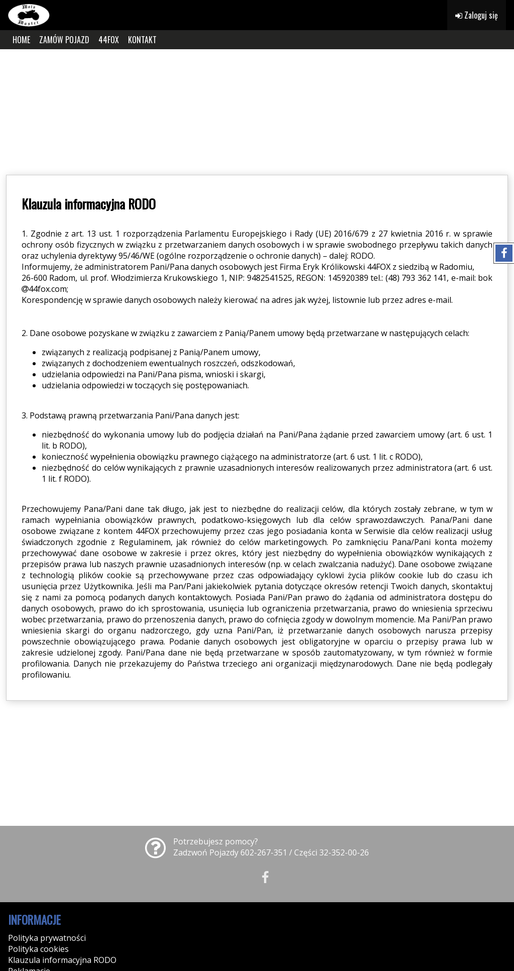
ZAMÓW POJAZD (64, 40)
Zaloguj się (476, 15)
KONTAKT (142, 40)
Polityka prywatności (47, 937)
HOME (21, 40)
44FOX (108, 40)
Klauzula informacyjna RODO (62, 959)
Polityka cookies (38, 948)
